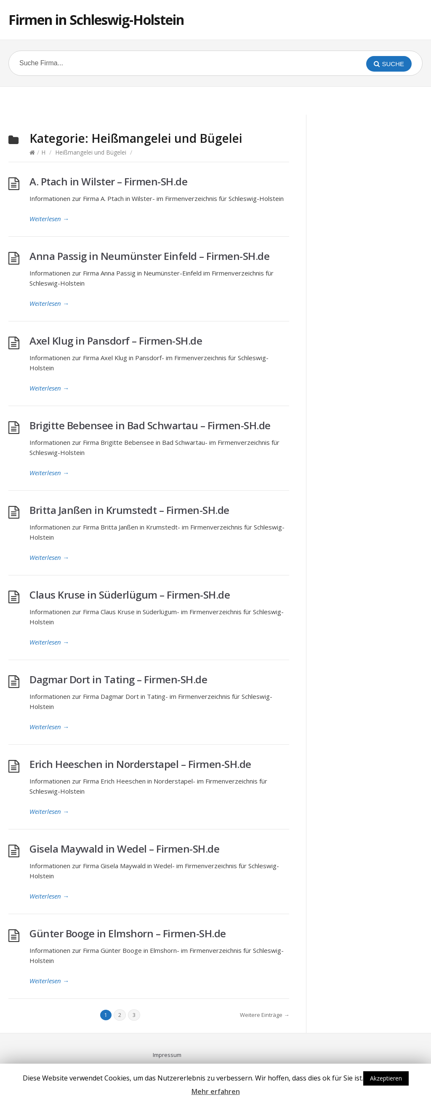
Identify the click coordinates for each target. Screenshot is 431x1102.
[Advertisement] (215, 99)
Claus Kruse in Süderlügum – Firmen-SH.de (129, 595)
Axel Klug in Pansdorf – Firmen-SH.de (115, 341)
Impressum (167, 1055)
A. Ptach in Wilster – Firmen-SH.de (108, 181)
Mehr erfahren (216, 1091)
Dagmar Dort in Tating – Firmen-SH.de (118, 679)
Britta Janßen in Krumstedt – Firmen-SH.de (129, 510)
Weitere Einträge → (264, 1015)
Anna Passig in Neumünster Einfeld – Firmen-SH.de (149, 256)
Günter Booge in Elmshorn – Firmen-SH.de (127, 933)
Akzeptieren (386, 1078)
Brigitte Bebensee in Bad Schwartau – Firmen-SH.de (150, 425)
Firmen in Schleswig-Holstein (96, 20)
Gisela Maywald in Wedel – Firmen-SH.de (124, 849)
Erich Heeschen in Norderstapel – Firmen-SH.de (140, 764)
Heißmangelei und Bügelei (90, 152)
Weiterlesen (49, 218)
